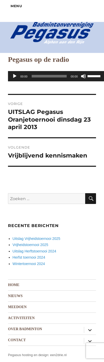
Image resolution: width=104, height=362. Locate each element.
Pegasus (14, 355)
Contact (17, 340)
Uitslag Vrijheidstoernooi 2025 (36, 239)
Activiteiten (21, 318)
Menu (16, 6)
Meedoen (17, 307)
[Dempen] (83, 76)
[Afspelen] (14, 76)
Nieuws (15, 296)
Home (13, 285)
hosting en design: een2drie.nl (44, 355)
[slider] (49, 76)
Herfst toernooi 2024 (29, 257)
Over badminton (25, 329)
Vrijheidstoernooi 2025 (30, 245)
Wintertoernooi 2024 (29, 264)
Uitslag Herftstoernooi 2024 (34, 251)
